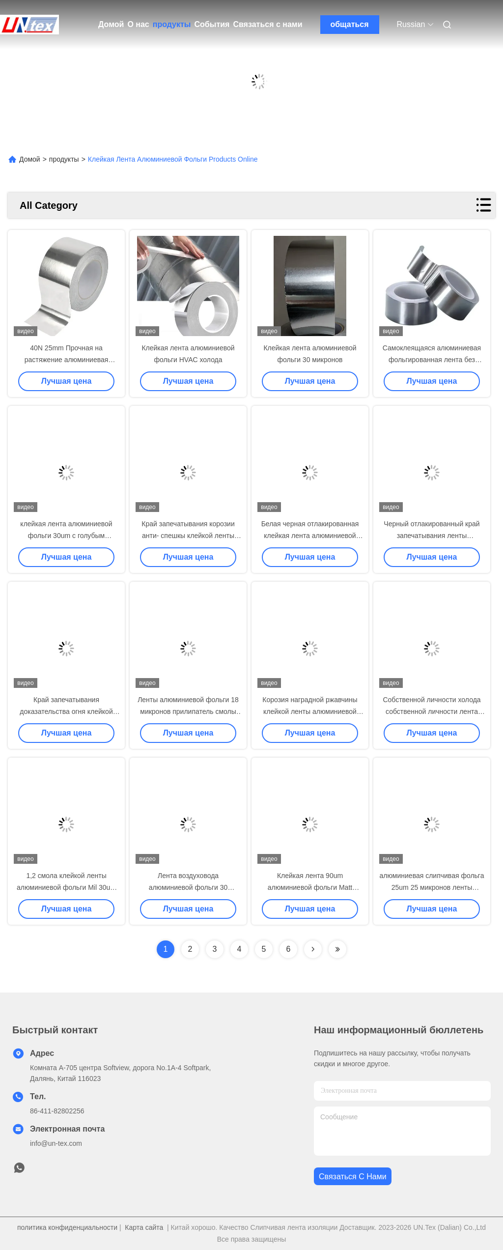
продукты (172, 24)
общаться (349, 24)
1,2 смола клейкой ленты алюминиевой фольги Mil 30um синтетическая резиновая (66, 887)
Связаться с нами (267, 24)
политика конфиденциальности (67, 1227)
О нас (138, 24)
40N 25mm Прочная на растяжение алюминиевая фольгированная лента (67, 359)
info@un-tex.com (56, 1143)
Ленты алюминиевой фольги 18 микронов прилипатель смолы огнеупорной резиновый (188, 711)
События (212, 24)
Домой (111, 24)
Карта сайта (144, 1227)
